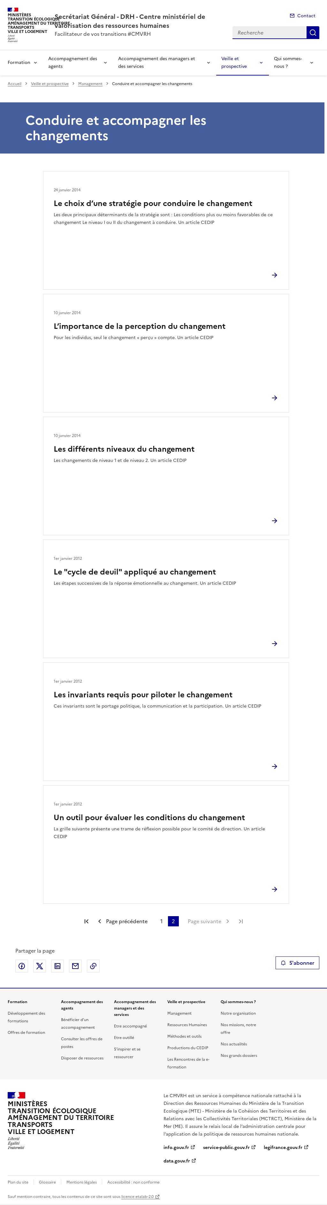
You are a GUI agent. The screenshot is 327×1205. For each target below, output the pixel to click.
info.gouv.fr (176, 1147)
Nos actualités (234, 1044)
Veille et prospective (234, 62)
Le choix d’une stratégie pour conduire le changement (153, 203)
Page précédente (127, 921)
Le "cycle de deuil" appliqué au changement (135, 572)
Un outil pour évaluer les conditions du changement (149, 817)
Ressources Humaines (187, 1025)
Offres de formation (26, 1032)
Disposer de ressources (82, 1058)
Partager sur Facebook (21, 966)
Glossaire (47, 1182)
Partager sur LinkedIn (57, 966)
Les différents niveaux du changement (124, 449)
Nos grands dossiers (239, 1055)
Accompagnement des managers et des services (156, 62)
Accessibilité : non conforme (133, 1182)
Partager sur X (39, 966)
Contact (306, 15)
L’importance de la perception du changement (139, 326)
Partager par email (75, 966)
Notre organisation (238, 1013)
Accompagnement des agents (72, 62)
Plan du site (18, 1182)
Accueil (14, 84)
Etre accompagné (130, 1026)
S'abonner (297, 963)
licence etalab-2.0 (137, 1197)
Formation (19, 62)
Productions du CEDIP (187, 1048)
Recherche (313, 32)
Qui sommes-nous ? (288, 62)
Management (90, 84)
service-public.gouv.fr (226, 1147)
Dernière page (241, 921)
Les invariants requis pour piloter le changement (143, 695)
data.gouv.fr (177, 1161)
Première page (86, 921)
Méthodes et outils (184, 1036)
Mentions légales (81, 1182)
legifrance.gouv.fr (283, 1147)
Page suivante (204, 921)
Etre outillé (124, 1038)
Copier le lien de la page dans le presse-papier (93, 966)
